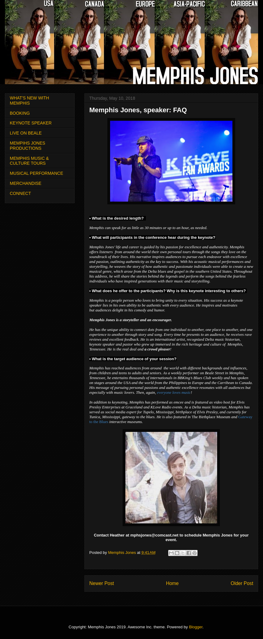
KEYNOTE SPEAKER (31, 122)
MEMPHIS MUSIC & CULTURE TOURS (29, 161)
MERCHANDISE (25, 183)
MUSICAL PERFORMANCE (36, 173)
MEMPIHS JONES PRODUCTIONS (27, 146)
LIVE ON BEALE (26, 133)
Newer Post (101, 583)
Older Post (242, 583)
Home (172, 583)
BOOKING (20, 113)
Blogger (195, 627)
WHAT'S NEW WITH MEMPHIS (29, 100)
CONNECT (20, 193)
